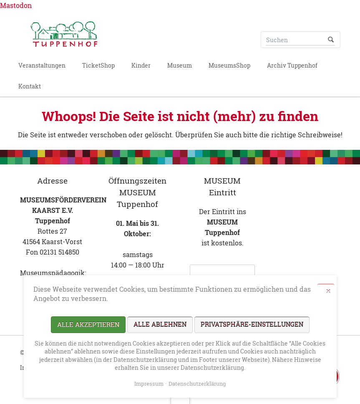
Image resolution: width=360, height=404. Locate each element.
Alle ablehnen (159, 324)
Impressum (149, 383)
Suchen (331, 40)
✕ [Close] (328, 291)
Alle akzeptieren (88, 324)
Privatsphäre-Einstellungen (252, 324)
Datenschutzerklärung (197, 383)
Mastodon (16, 5)
